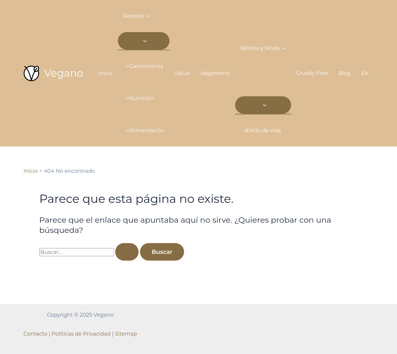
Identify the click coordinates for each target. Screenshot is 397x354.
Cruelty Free (312, 73)
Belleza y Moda (263, 48)
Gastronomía (143, 66)
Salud (182, 73)
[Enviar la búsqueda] (127, 252)
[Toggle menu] (143, 41)
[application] (147, 16)
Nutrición (138, 98)
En (364, 73)
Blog (344, 73)
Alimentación (143, 130)
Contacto (36, 334)
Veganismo (215, 73)
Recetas (136, 16)
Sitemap (126, 334)
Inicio (105, 73)
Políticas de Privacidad (81, 334)
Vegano (63, 73)
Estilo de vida (260, 130)
